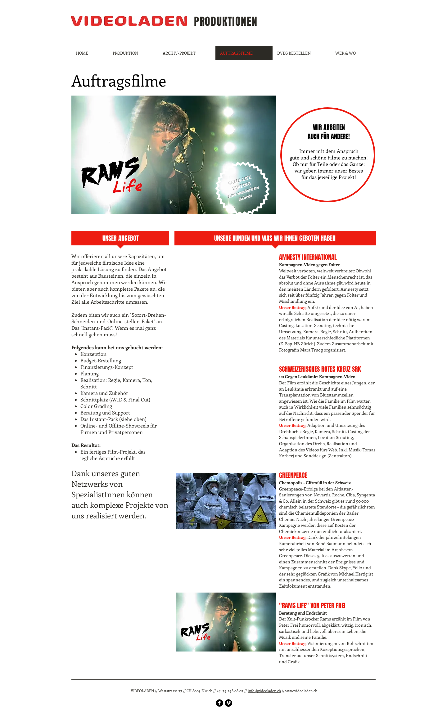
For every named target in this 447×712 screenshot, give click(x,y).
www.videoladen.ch (301, 690)
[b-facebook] (219, 703)
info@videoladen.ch (264, 690)
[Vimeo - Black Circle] (228, 703)
